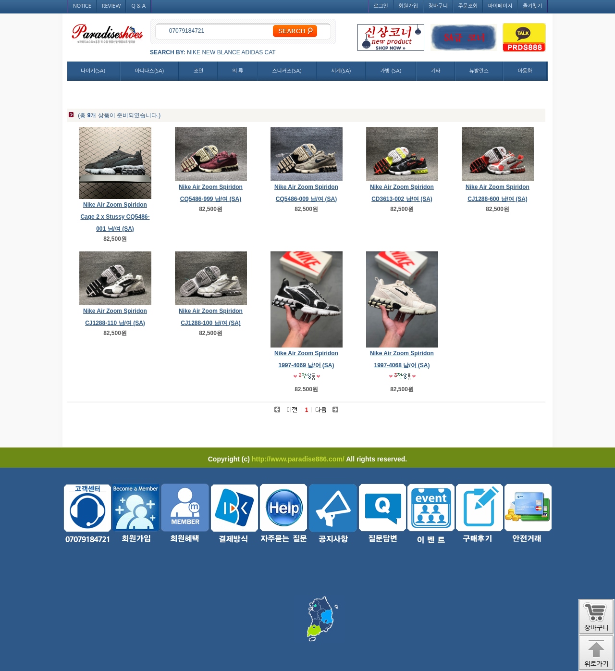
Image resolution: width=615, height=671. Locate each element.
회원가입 (408, 6)
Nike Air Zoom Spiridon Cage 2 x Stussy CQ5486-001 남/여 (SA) (114, 216)
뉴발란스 (479, 71)
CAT (270, 52)
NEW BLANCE (221, 52)
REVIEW (111, 6)
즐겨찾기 (532, 6)
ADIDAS (252, 52)
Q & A (138, 6)
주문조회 (468, 6)
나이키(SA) (93, 71)
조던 (198, 71)
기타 (435, 71)
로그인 (381, 6)
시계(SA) (341, 71)
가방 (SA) (390, 71)
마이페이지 (500, 6)
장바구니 (438, 6)
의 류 (237, 71)
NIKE (193, 52)
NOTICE (82, 6)
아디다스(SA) (149, 71)
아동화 (524, 71)
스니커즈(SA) (287, 71)
